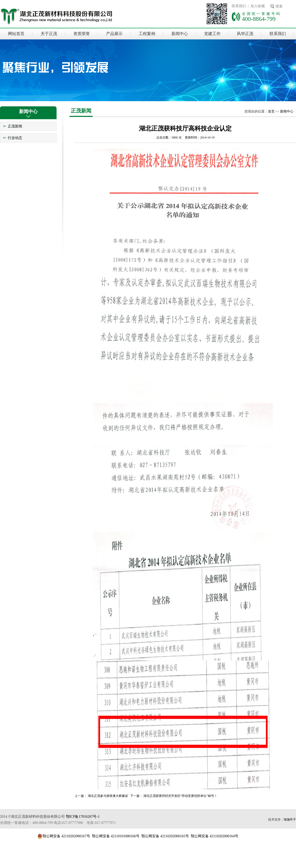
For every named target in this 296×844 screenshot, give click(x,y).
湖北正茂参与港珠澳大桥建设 (108, 796)
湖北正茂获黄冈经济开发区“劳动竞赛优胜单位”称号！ (180, 796)
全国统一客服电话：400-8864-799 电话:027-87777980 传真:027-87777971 (58, 823)
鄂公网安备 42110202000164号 (214, 836)
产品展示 (114, 33)
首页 (271, 111)
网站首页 (16, 33)
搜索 (279, 6)
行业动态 (15, 138)
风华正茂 (245, 33)
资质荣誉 (81, 33)
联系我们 (277, 33)
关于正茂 (49, 33)
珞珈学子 (290, 819)
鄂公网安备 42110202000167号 (66, 836)
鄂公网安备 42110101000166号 (116, 836)
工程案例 (147, 33)
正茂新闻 (15, 126)
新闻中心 (179, 33)
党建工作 (212, 33)
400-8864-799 (258, 19)
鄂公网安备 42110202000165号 (165, 836)
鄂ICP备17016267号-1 (83, 817)
